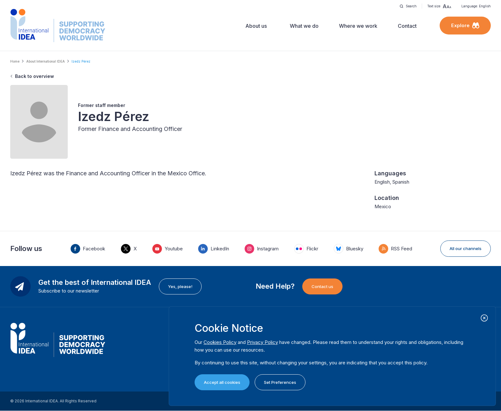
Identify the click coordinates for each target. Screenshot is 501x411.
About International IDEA (45, 61)
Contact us (322, 286)
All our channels (466, 248)
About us (256, 26)
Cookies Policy (220, 342)
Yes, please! (180, 286)
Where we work (358, 26)
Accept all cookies (222, 382)
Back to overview (34, 76)
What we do (304, 26)
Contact (407, 26)
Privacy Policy (262, 342)
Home (14, 61)
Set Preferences (280, 382)
